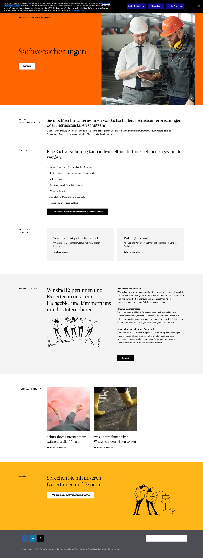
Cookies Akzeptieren (175, 6)
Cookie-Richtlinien (41, 549)
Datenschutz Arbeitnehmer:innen (109, 549)
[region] (101, 6)
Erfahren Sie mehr (62, 252)
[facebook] (25, 538)
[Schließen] (199, 6)
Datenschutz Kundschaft (65, 549)
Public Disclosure (81, 549)
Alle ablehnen (156, 6)
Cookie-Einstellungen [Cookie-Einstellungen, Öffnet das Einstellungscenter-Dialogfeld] (136, 6)
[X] (40, 538)
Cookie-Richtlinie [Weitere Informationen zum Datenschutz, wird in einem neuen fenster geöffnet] (77, 10)
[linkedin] (33, 538)
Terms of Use (92, 549)
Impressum (52, 549)
